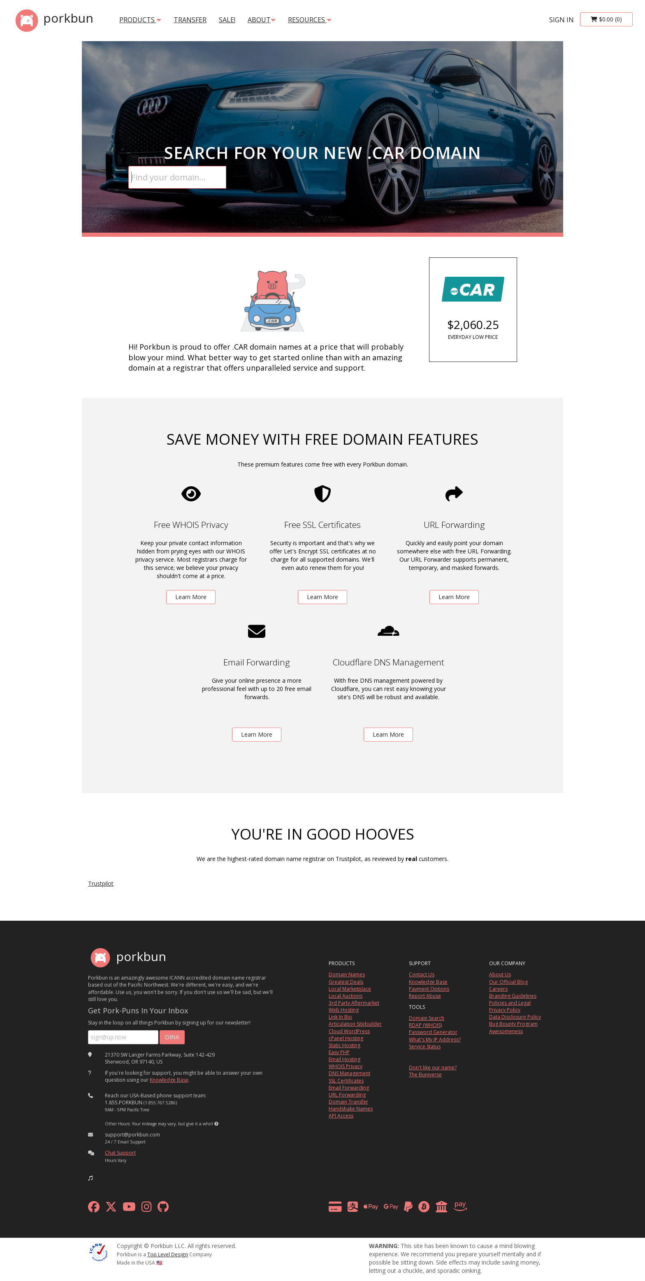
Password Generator (433, 1032)
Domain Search (426, 1018)
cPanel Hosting (346, 1038)
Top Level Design (167, 1254)
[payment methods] (400, 1209)
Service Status (425, 1046)
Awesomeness (506, 1031)
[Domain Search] (177, 177)
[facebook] (94, 1209)
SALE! (227, 19)
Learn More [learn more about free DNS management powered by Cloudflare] (388, 734)
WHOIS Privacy (345, 1066)
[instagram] (147, 1209)
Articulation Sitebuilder (355, 1023)
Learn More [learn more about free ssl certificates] (322, 597)
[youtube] (129, 1209)
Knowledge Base (169, 1079)
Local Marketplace (350, 988)
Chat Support (120, 1152)
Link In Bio (340, 1016)
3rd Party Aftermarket (354, 1002)
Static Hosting (344, 1045)
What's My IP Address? (435, 1039)
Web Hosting (344, 1009)
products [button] (140, 19)
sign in (561, 19)
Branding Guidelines (512, 995)
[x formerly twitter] (111, 1209)
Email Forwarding (349, 1087)
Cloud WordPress (349, 1031)
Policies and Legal (510, 1002)
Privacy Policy (504, 1009)
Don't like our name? (433, 1067)
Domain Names (347, 974)
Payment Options (429, 988)
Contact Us (421, 974)
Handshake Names (351, 1108)
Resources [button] (310, 19)
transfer (190, 19)
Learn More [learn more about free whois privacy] (190, 597)
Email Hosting (344, 1059)
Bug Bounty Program (513, 1023)
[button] (216, 1124)
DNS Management (349, 1073)
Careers (498, 988)
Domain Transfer (348, 1101)
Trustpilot (101, 883)
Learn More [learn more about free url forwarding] (454, 597)
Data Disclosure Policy (515, 1016)
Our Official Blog (508, 981)
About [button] (262, 19)
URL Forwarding (347, 1094)
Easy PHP (339, 1052)
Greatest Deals (346, 981)
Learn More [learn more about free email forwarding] (256, 734)
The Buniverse (425, 1074)
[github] (163, 1209)
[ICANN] (98, 1251)
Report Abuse (425, 995)
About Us (500, 974)
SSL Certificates (346, 1080)
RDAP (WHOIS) (425, 1025)
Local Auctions (345, 995)
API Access (341, 1115)
